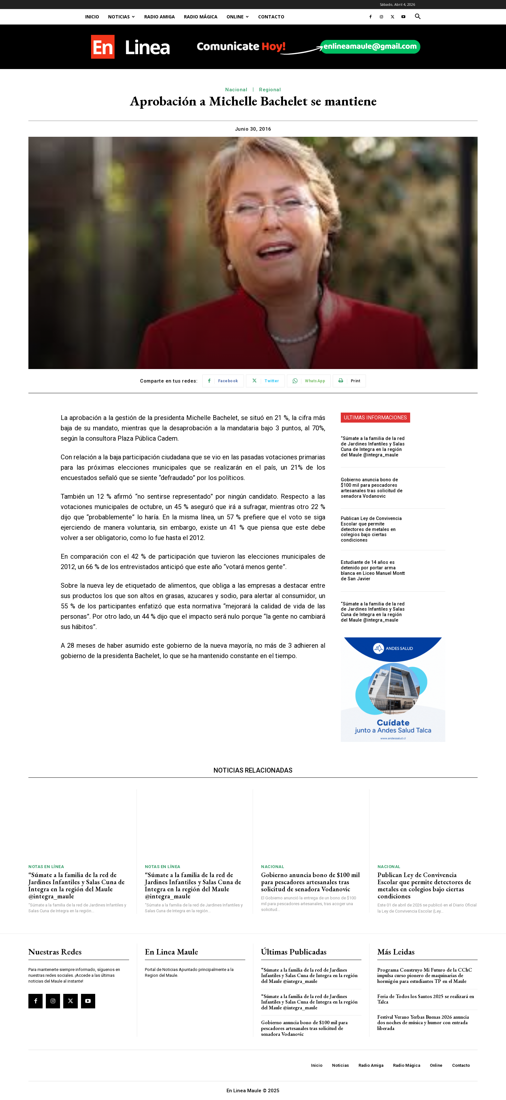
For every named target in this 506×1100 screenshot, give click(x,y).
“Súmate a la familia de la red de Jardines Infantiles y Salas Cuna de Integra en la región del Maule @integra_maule (374, 446)
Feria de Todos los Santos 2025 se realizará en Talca (425, 999)
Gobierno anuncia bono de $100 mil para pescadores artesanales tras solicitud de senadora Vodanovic (374, 487)
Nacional (236, 90)
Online (238, 17)
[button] (417, 17)
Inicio (92, 17)
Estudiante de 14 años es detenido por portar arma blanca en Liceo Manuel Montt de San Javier (372, 570)
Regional (270, 90)
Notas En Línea (46, 867)
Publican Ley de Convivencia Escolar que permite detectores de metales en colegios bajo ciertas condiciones (374, 529)
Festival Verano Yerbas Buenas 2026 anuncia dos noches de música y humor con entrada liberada (423, 1023)
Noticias (121, 17)
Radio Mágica (201, 17)
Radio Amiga (159, 17)
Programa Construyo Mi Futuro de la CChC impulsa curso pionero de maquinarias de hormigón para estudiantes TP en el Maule (424, 975)
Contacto (271, 17)
